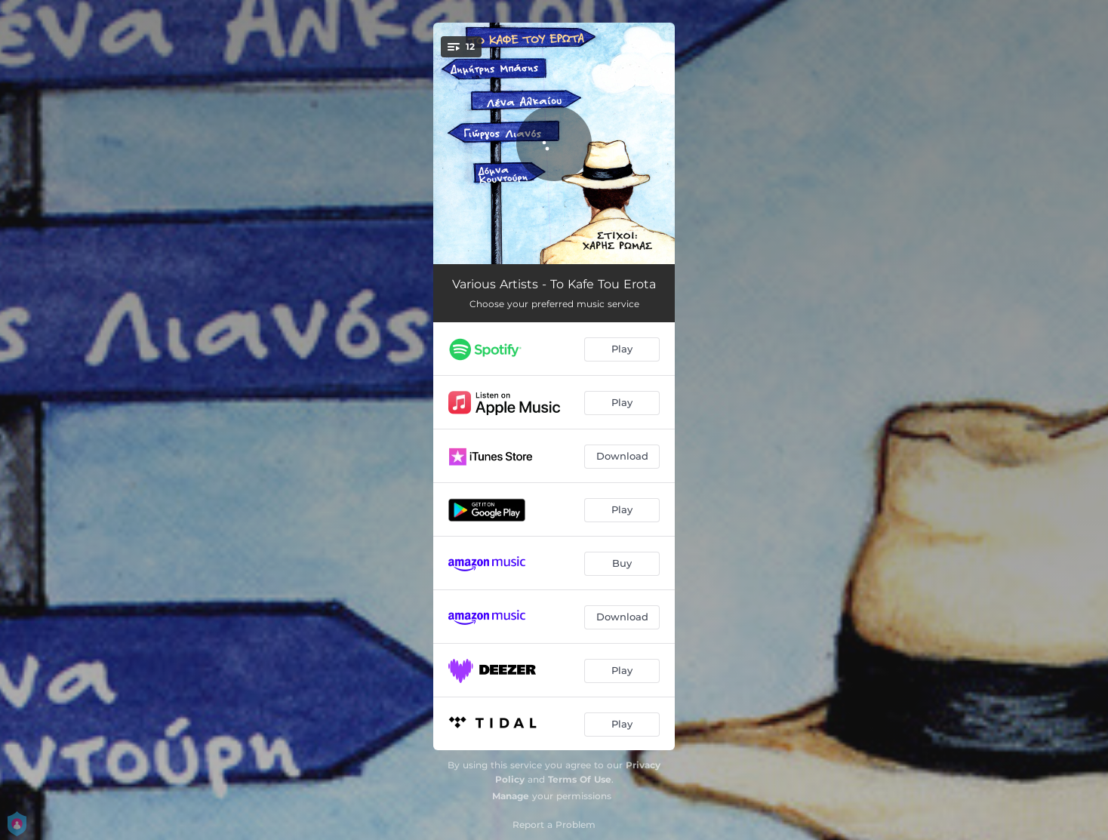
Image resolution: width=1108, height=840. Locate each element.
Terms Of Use (579, 779)
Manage (510, 796)
